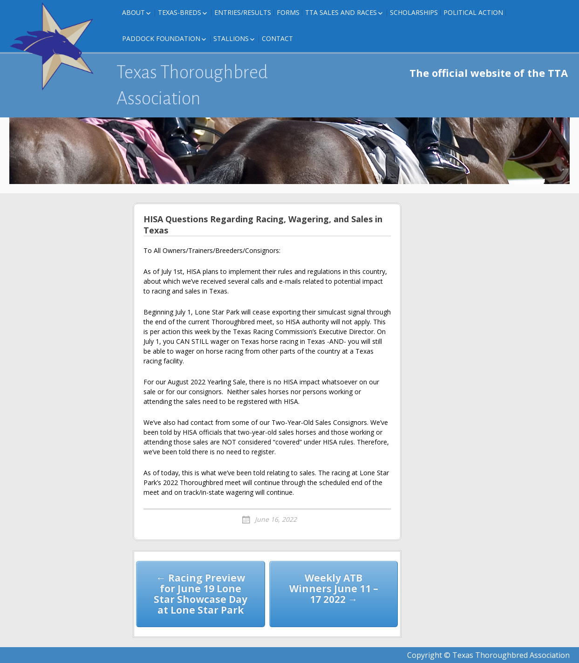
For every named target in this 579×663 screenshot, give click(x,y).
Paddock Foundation (161, 38)
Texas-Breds (179, 12)
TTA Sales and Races (341, 12)
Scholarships (414, 12)
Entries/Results (242, 12)
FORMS (288, 12)
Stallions (231, 38)
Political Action (473, 12)
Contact (277, 38)
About (133, 12)
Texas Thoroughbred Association (192, 85)
